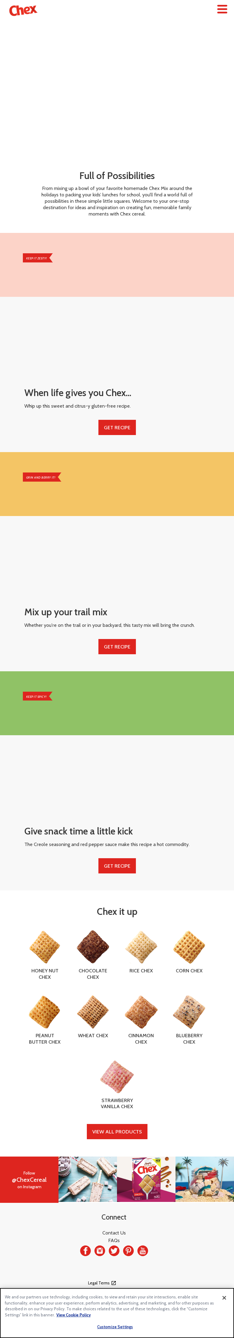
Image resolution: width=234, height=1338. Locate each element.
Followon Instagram (29, 1180)
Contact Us (114, 1233)
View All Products (117, 1132)
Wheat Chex (93, 1016)
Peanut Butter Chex (45, 1020)
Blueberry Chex (189, 1020)
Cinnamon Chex (141, 1020)
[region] (117, 1313)
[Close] (224, 1298)
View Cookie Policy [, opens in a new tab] (73, 1314)
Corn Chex (189, 952)
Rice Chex (141, 952)
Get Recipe (117, 427)
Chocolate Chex (93, 955)
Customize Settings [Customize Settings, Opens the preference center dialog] (115, 1326)
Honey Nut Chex (45, 955)
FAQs (114, 1240)
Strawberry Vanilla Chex (117, 1084)
